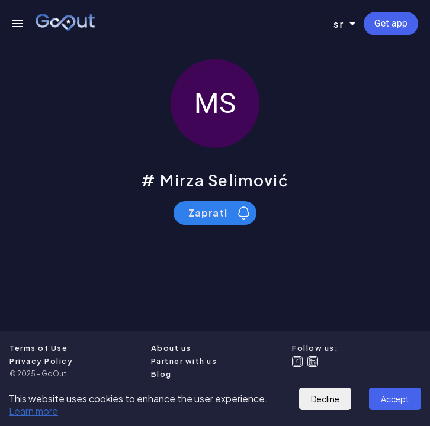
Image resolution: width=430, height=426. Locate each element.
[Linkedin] (312, 361)
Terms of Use (38, 348)
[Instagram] (297, 361)
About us (171, 348)
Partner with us (184, 361)
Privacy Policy (41, 361)
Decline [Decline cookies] (325, 398)
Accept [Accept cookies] (395, 398)
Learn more (33, 411)
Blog (161, 374)
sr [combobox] (339, 24)
